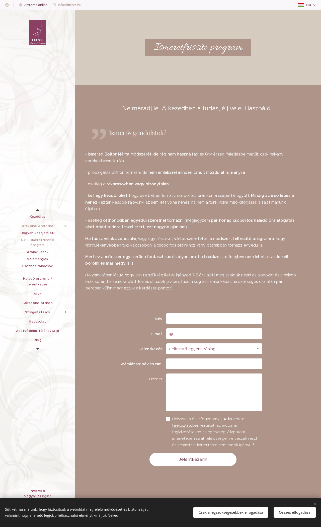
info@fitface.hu (69, 5)
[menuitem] (38, 216)
